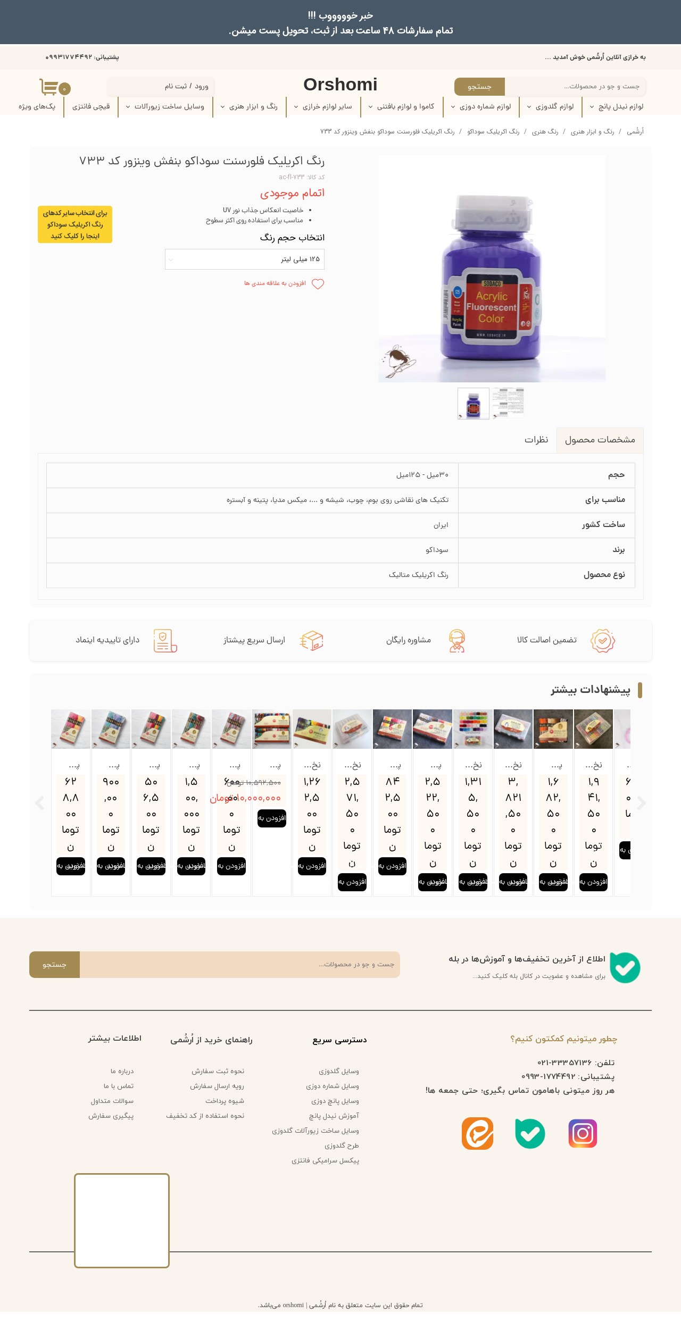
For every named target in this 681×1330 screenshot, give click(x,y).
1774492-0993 (548, 1094)
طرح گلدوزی (342, 1164)
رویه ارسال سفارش (217, 1104)
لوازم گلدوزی (555, 107)
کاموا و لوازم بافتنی (406, 107)
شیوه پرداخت (224, 1119)
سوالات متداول (112, 1119)
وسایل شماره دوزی (332, 1104)
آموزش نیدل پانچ (334, 1134)
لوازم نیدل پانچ (621, 107)
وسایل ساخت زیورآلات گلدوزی (319, 1149)
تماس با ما (119, 1104)
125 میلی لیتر (300, 259)
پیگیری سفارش (111, 1134)
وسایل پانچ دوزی (335, 1119)
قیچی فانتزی (91, 107)
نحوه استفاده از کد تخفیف (205, 1134)
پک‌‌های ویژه (37, 107)
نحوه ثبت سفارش (218, 1089)
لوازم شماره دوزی (485, 107)
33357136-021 (564, 1081)
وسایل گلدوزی (339, 1089)
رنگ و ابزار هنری (253, 107)
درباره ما (122, 1089)
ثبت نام (176, 87)
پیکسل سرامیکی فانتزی (325, 1179)
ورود (202, 87)
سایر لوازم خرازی (327, 107)
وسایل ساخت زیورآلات (169, 107)
